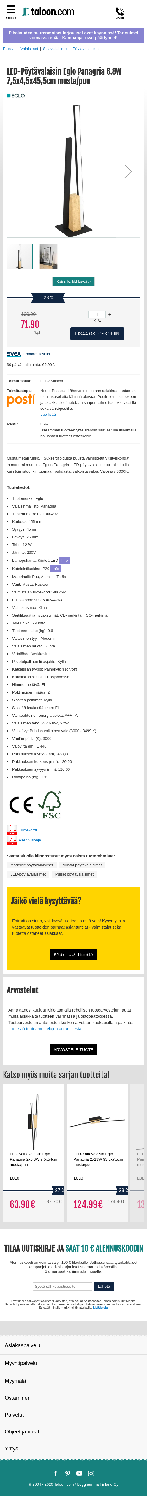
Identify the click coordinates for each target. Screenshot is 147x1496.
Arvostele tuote (73, 1049)
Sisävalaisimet (55, 49)
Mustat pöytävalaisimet (82, 865)
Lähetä (104, 1286)
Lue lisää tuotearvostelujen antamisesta (44, 1028)
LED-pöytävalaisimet (28, 874)
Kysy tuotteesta (73, 954)
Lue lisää (48, 414)
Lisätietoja (100, 1307)
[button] (128, 171)
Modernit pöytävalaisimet (31, 865)
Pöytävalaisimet (86, 49)
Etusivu (9, 49)
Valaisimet (29, 49)
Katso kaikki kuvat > (73, 281)
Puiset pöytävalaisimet (74, 874)
